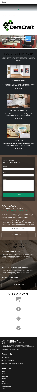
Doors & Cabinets (6, 386)
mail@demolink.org (9, 360)
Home (3, 371)
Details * (5, 179)
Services (4, 381)
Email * (5, 172)
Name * (5, 166)
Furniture (4, 388)
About (3, 374)
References (5, 376)
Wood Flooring (5, 383)
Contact (4, 378)
